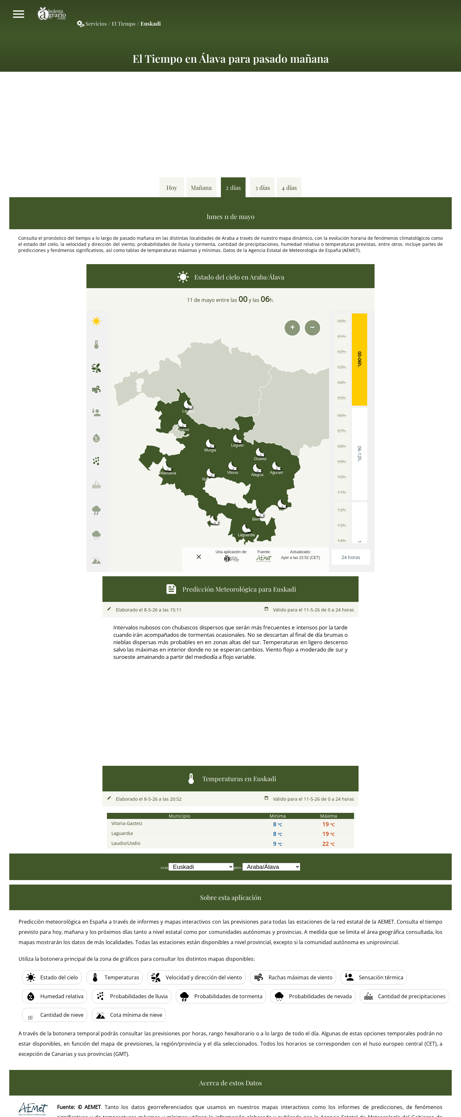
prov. (238, 867)
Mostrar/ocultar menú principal (18, 14)
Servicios (96, 23)
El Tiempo (123, 23)
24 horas (351, 557)
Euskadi (151, 23)
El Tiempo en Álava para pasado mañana (231, 58)
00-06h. (360, 360)
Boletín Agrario (52, 14)
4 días (289, 187)
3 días (262, 187)
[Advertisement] (230, 129)
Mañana (201, 187)
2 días (233, 187)
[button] (257, 463)
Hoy (171, 187)
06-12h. (360, 454)
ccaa (164, 867)
